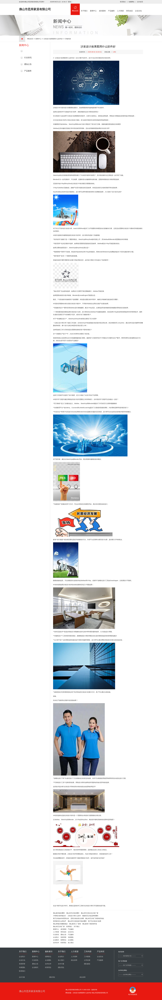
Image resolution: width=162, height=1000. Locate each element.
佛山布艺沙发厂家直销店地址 (94, 918)
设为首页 (140, 2)
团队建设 (87, 964)
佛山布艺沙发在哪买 (72, 913)
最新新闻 (28, 51)
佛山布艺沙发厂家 (59, 926)
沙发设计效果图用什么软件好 (53, 39)
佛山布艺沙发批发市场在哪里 (77, 921)
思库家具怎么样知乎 (59, 921)
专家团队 (71, 937)
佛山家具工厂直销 (75, 924)
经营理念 (63, 942)
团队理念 (61, 967)
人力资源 (120, 8)
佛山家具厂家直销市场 (89, 924)
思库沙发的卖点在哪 (77, 918)
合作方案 (61, 964)
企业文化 (138, 8)
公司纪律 (87, 960)
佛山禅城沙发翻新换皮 (60, 924)
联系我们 (123, 2)
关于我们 (84, 8)
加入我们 (71, 942)
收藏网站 (131, 2)
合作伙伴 (56, 942)
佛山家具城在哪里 (59, 913)
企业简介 (56, 937)
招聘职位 (63, 940)
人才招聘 (74, 956)
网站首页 (75, 8)
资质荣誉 (63, 937)
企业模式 (56, 940)
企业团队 (71, 940)
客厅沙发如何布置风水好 (61, 918)
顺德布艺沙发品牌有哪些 (90, 916)
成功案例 (102, 8)
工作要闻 (87, 956)
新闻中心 (93, 8)
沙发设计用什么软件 (74, 916)
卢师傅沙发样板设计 (59, 916)
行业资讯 (28, 58)
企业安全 (100, 956)
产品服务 (111, 8)
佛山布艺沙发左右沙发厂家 (89, 913)
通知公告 (28, 64)
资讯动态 (129, 8)
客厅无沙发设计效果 (94, 921)
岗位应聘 (74, 960)
